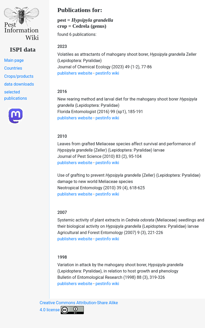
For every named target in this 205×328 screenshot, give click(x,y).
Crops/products (19, 76)
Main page (14, 60)
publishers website (74, 73)
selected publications (15, 95)
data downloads (19, 84)
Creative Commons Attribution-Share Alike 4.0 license (79, 307)
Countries (13, 68)
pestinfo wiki (107, 73)
